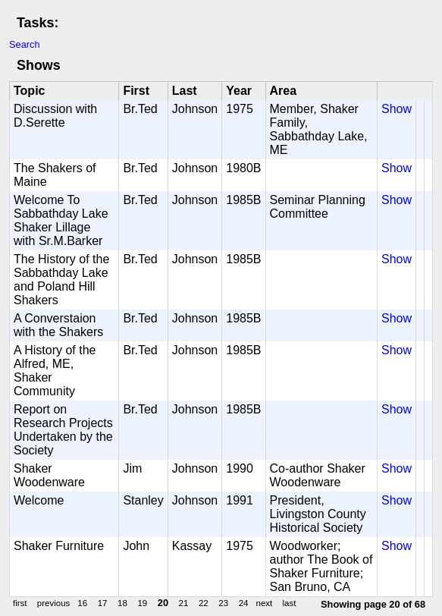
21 (184, 603)
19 (142, 603)
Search (24, 44)
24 (244, 603)
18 (122, 603)
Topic (29, 90)
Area (283, 90)
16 (82, 603)
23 (223, 603)
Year (239, 90)
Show (396, 108)
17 (103, 603)
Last (184, 90)
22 (203, 603)
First (136, 90)
